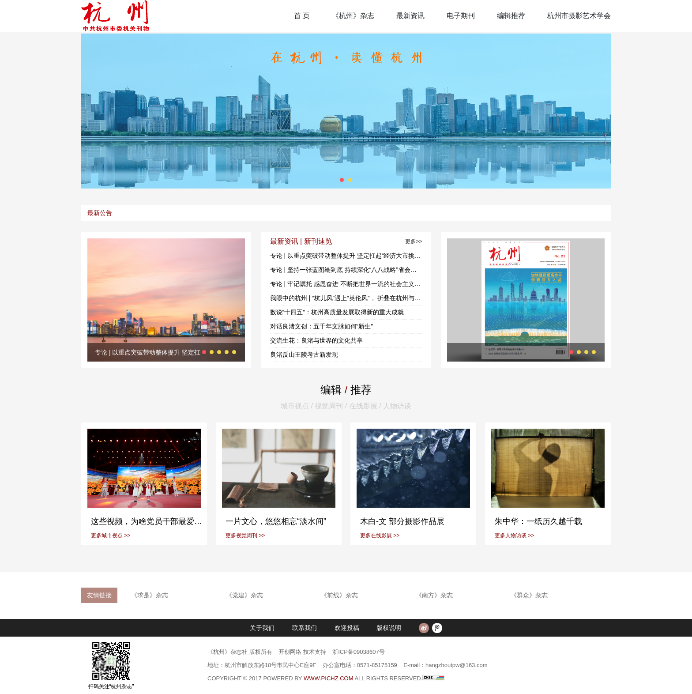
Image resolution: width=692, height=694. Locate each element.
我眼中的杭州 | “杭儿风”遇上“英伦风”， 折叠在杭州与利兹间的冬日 (346, 298)
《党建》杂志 (244, 595)
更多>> (413, 241)
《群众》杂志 (529, 595)
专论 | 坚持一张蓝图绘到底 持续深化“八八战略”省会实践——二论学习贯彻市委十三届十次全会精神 (346, 269)
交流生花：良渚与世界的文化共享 (316, 340)
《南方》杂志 (434, 595)
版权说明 (388, 627)
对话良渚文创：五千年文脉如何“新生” (321, 326)
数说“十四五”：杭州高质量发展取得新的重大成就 (337, 312)
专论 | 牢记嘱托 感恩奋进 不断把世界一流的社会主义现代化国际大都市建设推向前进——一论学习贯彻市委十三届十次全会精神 (346, 283)
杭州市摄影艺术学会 (579, 15)
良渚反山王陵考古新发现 (304, 354)
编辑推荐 (511, 15)
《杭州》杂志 (353, 15)
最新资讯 (410, 15)
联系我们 (304, 627)
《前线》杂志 (339, 595)
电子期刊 (461, 15)
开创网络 (289, 652)
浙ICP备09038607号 (358, 652)
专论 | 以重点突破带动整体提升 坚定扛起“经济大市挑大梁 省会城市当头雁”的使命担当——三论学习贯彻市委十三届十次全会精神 (346, 255)
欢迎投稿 (347, 627)
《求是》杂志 (149, 595)
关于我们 (262, 627)
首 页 (302, 15)
